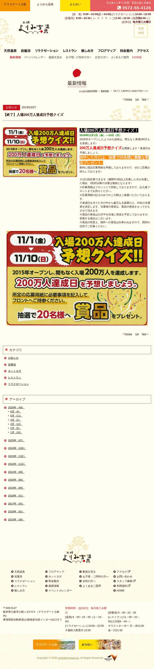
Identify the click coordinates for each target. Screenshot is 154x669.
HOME (136, 57)
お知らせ (13, 357)
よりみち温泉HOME (88, 91)
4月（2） (14, 419)
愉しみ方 (87, 49)
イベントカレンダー (35, 57)
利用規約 (122, 585)
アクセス (142, 49)
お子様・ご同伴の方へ (78, 57)
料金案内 (126, 49)
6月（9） (14, 411)
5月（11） (15, 415)
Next (145, 99)
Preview (127, 99)
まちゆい (75, 4)
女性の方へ (101, 57)
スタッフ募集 (124, 581)
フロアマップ (107, 49)
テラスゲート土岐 (15, 4)
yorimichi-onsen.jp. (68, 657)
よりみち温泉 (45, 4)
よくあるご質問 (119, 57)
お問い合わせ (122, 576)
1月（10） (15, 432)
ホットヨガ (14, 370)
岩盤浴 (26, 49)
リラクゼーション (47, 49)
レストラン (70, 49)
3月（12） (15, 424)
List (137, 99)
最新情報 (16, 57)
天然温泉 (18, 571)
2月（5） (14, 428)
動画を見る (55, 57)
